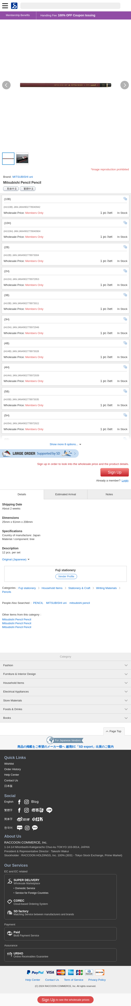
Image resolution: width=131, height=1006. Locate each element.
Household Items (52, 588)
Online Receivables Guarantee (31, 955)
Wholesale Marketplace (27, 881)
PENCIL (38, 602)
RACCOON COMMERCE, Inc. (25, 842)
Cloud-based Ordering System (31, 902)
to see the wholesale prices (65, 1000)
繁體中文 (29, 188)
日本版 (8, 786)
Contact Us (11, 780)
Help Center (11, 774)
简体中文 (12, 188)
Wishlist (9, 763)
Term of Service (73, 979)
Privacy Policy (97, 979)
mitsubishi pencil (79, 602)
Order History (12, 769)
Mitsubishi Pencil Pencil (16, 619)
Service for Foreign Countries (31, 892)
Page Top (115, 731)
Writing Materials (106, 588)
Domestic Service (25, 888)
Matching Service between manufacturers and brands (44, 912)
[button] (6, 85)
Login (125, 480)
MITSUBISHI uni (23, 176)
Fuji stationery (65, 570)
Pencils (6, 591)
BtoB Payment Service (26, 933)
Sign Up (114, 472)
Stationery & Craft (79, 588)
